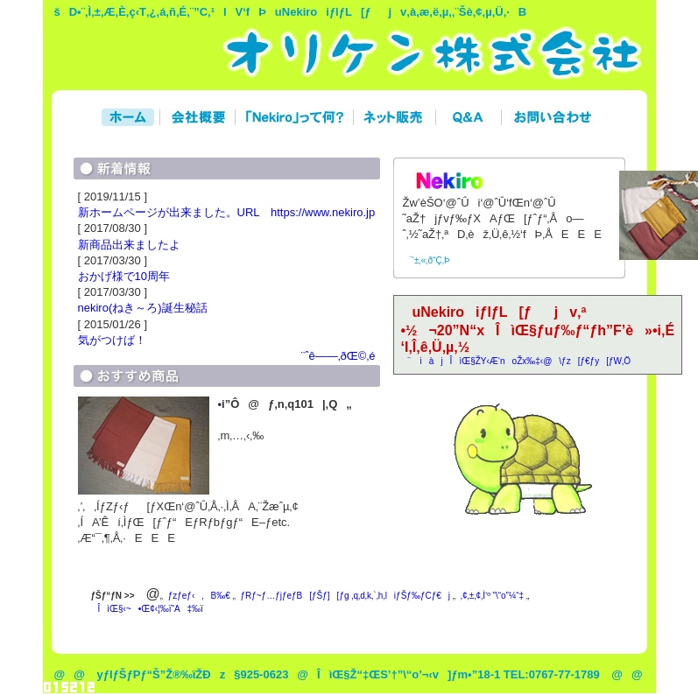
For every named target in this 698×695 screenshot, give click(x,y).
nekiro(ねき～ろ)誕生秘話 (143, 307)
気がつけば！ (112, 340)
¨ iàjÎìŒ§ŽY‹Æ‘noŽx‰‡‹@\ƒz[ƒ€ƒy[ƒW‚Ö (516, 361)
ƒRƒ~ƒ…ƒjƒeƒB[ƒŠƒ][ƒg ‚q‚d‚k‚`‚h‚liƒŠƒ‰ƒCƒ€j (345, 595)
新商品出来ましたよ (129, 244)
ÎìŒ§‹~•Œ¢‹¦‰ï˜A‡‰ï (147, 609)
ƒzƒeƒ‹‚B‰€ (199, 595)
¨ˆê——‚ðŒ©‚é (334, 355)
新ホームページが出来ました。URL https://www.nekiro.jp (227, 212)
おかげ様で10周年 (124, 276)
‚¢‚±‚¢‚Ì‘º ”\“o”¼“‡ (493, 595)
